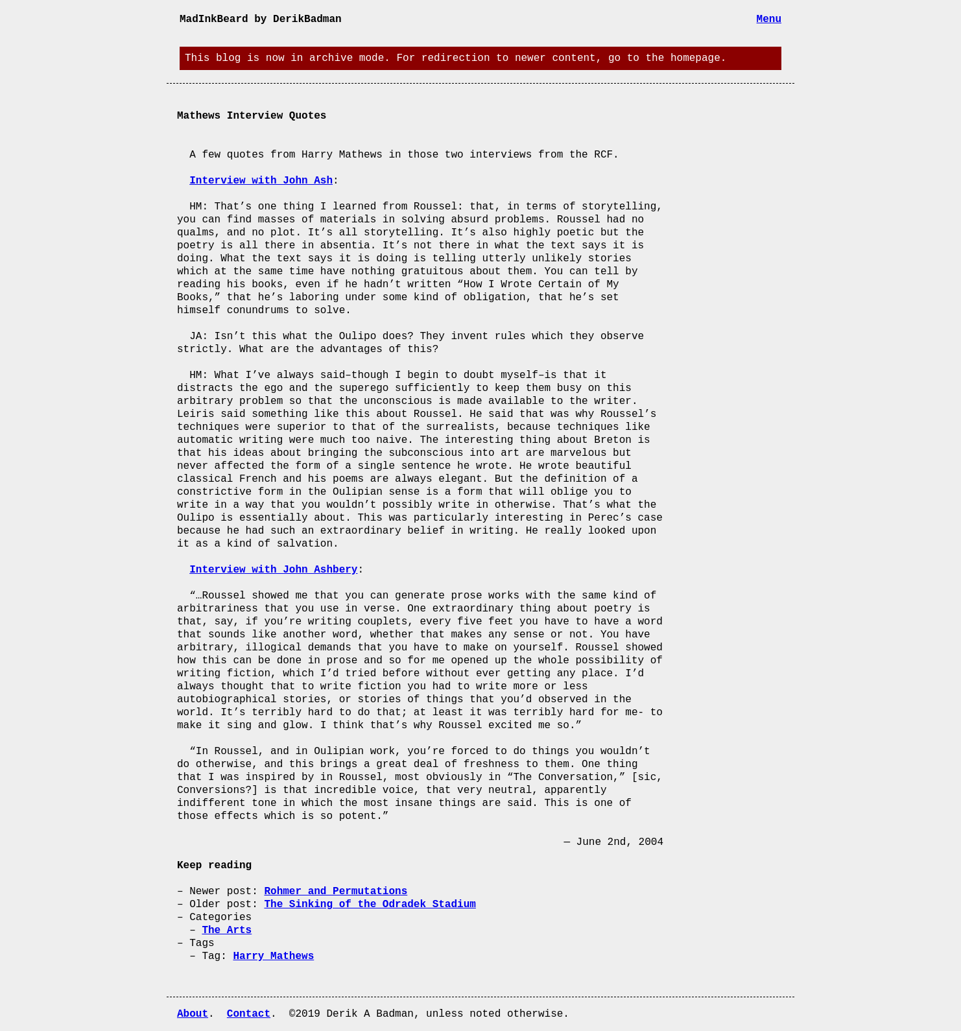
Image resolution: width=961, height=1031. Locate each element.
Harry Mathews (273, 956)
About (192, 1014)
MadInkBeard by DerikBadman (261, 19)
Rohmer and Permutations (335, 891)
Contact (248, 1014)
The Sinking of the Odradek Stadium (369, 904)
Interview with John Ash (261, 181)
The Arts (227, 930)
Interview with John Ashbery (273, 570)
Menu (769, 19)
